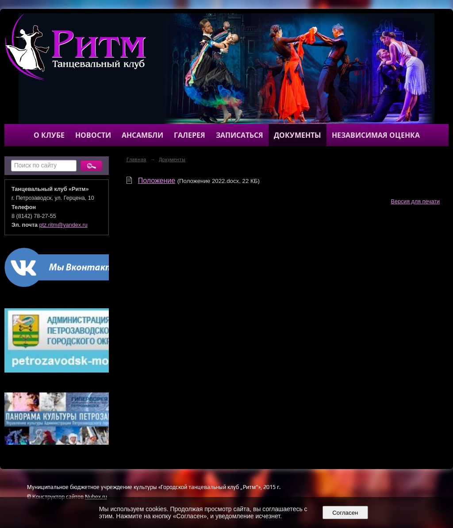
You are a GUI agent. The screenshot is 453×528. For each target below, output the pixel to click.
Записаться (239, 135)
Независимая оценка (376, 135)
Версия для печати (415, 201)
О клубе (49, 135)
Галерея (189, 135)
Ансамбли (142, 135)
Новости (93, 135)
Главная (136, 159)
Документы (297, 135)
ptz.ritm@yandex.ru (63, 225)
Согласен (345, 512)
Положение (157, 180)
